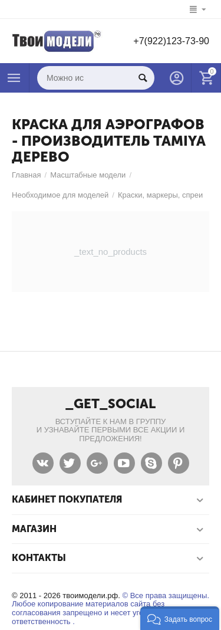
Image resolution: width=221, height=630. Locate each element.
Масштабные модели (88, 174)
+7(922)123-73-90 (171, 41)
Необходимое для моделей (60, 195)
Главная (26, 174)
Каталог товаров (14, 78)
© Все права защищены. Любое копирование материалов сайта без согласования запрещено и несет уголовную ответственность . (110, 608)
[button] (179, 618)
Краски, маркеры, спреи (160, 195)
